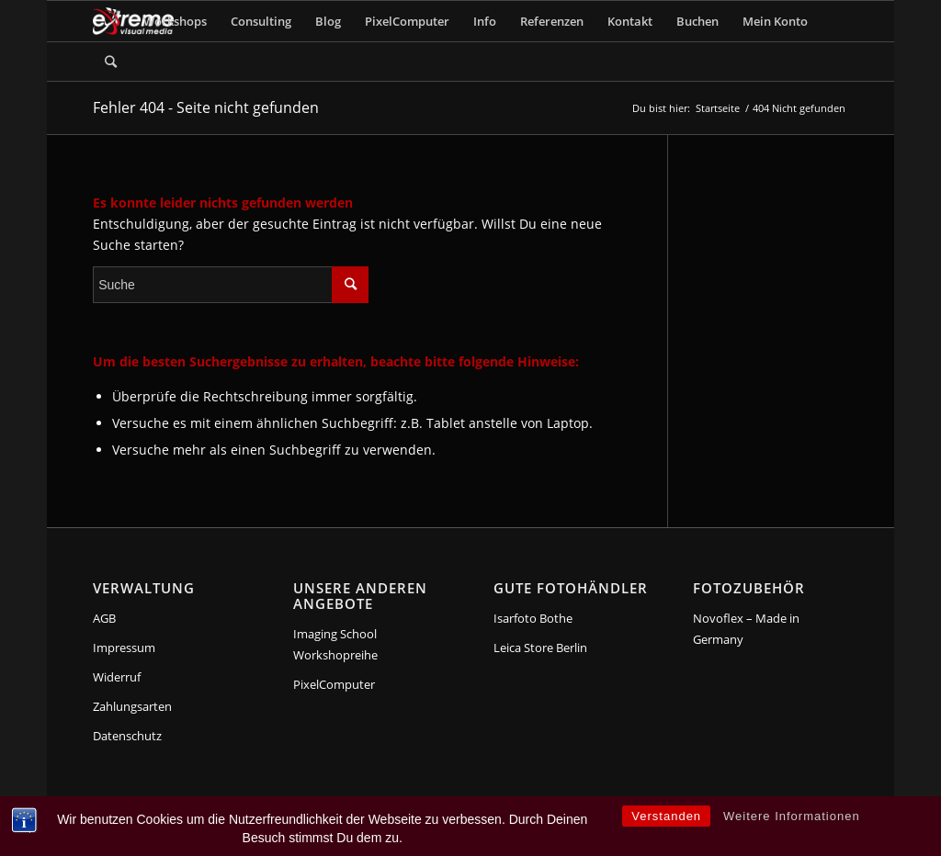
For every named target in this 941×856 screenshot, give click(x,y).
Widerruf (117, 677)
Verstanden (666, 816)
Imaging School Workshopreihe (335, 644)
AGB (104, 618)
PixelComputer (334, 684)
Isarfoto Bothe (533, 618)
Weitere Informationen (791, 816)
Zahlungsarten (132, 706)
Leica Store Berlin (540, 647)
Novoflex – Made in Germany (746, 629)
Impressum (124, 647)
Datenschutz (127, 735)
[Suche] (111, 61)
